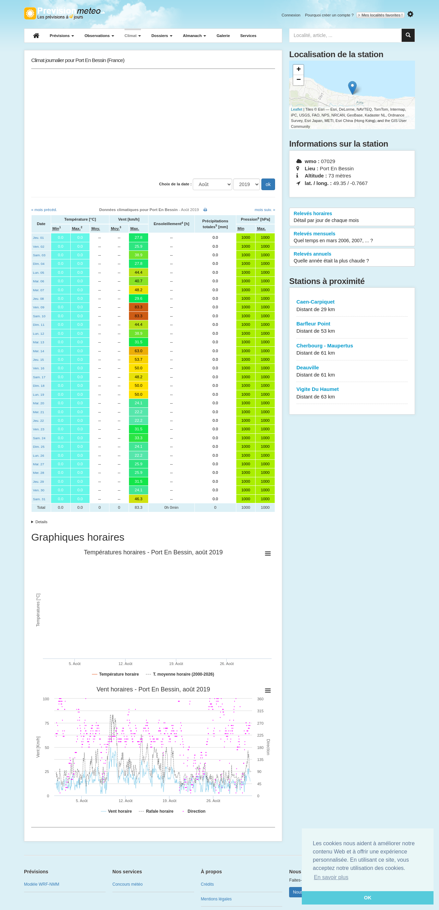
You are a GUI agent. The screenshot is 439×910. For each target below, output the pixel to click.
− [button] (298, 80)
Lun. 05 (38, 272)
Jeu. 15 (38, 359)
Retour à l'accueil (64, 13)
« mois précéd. (44, 210)
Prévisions (62, 36)
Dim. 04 (39, 264)
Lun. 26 (38, 455)
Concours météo (127, 884)
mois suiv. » (264, 210)
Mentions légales (216, 899)
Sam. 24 (39, 438)
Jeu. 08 (38, 298)
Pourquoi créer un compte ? (329, 15)
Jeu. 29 (38, 481)
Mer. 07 (38, 290)
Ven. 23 (38, 429)
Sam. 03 (39, 255)
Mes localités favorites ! (380, 15)
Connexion (291, 15)
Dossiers (162, 36)
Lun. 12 (38, 333)
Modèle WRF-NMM (41, 884)
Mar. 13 (38, 342)
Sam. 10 (39, 316)
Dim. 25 (39, 446)
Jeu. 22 (38, 420)
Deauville (352, 372)
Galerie (223, 36)
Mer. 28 (38, 473)
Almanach (194, 36)
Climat (132, 36)
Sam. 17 (39, 377)
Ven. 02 (38, 246)
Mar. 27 (38, 464)
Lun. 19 (38, 394)
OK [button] (367, 897)
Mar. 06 (38, 281)
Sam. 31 (39, 499)
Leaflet (296, 109)
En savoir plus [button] (331, 877)
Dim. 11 (39, 325)
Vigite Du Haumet (352, 393)
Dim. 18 (39, 386)
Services (248, 36)
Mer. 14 (38, 351)
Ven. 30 (38, 490)
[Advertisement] (153, 124)
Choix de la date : (175, 184)
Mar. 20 (38, 403)
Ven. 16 (38, 368)
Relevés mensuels (352, 237)
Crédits (207, 884)
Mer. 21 (38, 412)
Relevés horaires (352, 217)
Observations (99, 36)
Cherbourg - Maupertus (352, 350)
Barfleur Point (352, 328)
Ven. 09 (38, 307)
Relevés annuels (352, 257)
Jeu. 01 (38, 237)
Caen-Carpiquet (352, 306)
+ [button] (298, 70)
